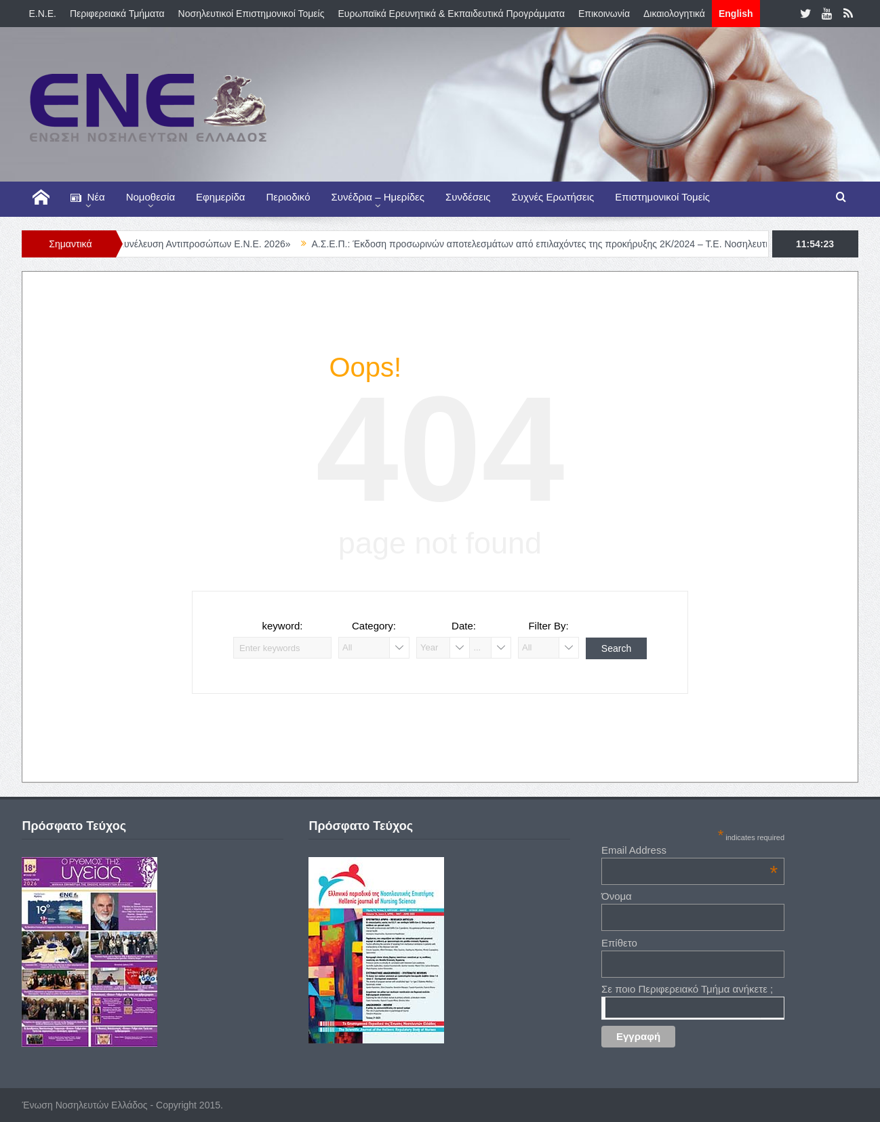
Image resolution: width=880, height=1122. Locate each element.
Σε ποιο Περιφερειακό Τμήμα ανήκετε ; (687, 989)
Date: (464, 625)
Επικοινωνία (604, 13)
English (736, 13)
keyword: (282, 625)
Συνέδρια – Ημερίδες (377, 197)
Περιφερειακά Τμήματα (117, 13)
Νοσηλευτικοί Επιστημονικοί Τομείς (251, 13)
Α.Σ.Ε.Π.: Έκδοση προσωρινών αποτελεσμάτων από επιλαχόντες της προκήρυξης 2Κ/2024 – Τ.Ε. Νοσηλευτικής (558, 243)
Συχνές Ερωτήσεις (553, 197)
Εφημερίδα (220, 197)
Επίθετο (619, 943)
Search (616, 648)
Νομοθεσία (150, 197)
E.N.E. (42, 13)
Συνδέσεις (468, 197)
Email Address (689, 850)
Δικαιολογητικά (674, 13)
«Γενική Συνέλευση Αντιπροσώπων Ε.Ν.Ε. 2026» (199, 243)
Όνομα (616, 896)
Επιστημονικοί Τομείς (662, 197)
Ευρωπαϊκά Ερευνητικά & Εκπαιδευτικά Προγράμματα (451, 13)
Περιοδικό (288, 197)
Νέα (87, 197)
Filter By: (548, 625)
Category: (374, 625)
